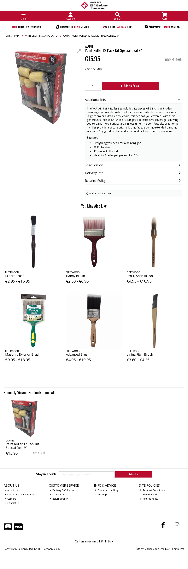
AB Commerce (176, 549)
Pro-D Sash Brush (140, 276)
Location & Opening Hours (20, 494)
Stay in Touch (46, 474)
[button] (79, 51)
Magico (149, 549)
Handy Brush (75, 276)
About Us (11, 490)
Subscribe (133, 474)
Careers (10, 498)
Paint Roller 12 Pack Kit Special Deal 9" (22, 446)
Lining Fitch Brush (140, 354)
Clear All (49, 392)
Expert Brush (14, 276)
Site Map (101, 494)
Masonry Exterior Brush (22, 354)
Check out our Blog (107, 490)
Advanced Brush (77, 354)
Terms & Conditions (152, 490)
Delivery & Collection (62, 490)
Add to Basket (130, 86)
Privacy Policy (148, 494)
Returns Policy (59, 498)
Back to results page (100, 193)
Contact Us (11, 503)
